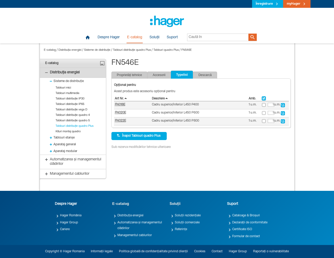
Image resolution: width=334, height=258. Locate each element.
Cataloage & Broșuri (246, 215)
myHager (293, 3)
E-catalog (134, 37)
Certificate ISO (242, 229)
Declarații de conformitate (249, 222)
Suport (172, 37)
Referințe (181, 229)
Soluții (154, 37)
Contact (217, 251)
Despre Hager (109, 37)
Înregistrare (264, 3)
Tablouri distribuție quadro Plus (132, 50)
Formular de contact (246, 236)
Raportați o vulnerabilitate (271, 251)
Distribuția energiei (69, 50)
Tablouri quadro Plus (166, 50)
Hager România (70, 215)
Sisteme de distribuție (97, 50)
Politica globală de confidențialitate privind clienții (153, 251)
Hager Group (69, 222)
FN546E (186, 50)
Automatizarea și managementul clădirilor (139, 225)
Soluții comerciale (187, 222)
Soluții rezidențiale (188, 215)
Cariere (65, 229)
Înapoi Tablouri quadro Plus (138, 135)
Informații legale (102, 251)
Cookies (199, 251)
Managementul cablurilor (134, 235)
